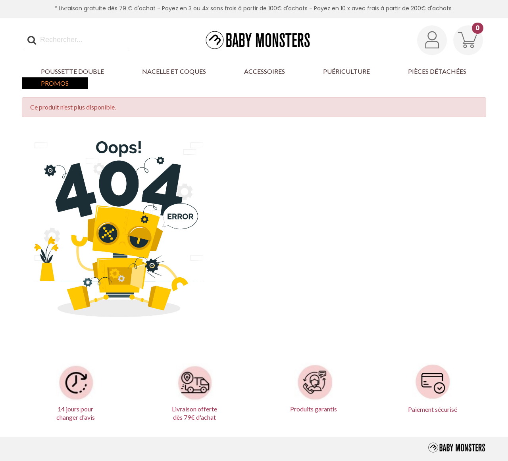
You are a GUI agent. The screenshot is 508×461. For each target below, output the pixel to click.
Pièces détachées (437, 71)
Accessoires (264, 71)
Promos (55, 83)
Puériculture (346, 71)
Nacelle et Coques (174, 71)
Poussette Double (72, 71)
